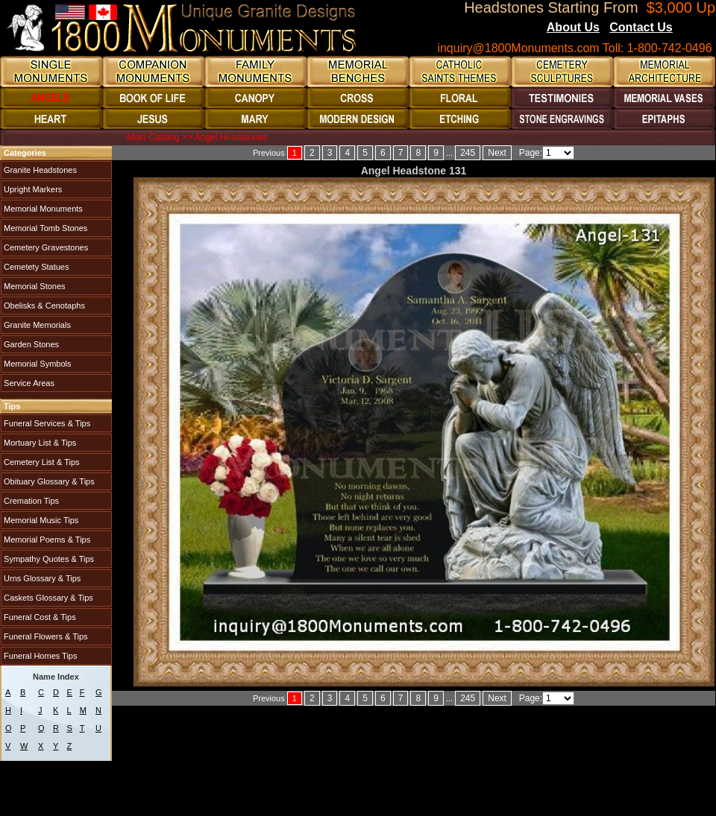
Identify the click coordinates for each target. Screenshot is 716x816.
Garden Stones (30, 344)
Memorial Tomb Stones (44, 228)
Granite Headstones (39, 169)
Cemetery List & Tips (40, 462)
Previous (269, 152)
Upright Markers (31, 189)
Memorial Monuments (42, 208)
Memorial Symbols (36, 363)
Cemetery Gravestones (44, 247)
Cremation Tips (30, 500)
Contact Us (640, 27)
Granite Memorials (36, 324)
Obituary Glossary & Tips (48, 481)
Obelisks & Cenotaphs (43, 305)
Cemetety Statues (35, 266)
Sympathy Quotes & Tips (47, 558)
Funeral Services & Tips (45, 423)
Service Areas (27, 383)
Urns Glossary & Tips (41, 578)
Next (497, 153)
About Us (573, 27)
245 (467, 153)
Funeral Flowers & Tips (44, 636)
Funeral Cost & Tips (38, 617)
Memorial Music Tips (39, 520)
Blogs (692, 28)
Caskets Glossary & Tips (47, 597)
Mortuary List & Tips (38, 442)
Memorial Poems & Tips (45, 539)
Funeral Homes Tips (39, 655)
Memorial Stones (33, 286)
